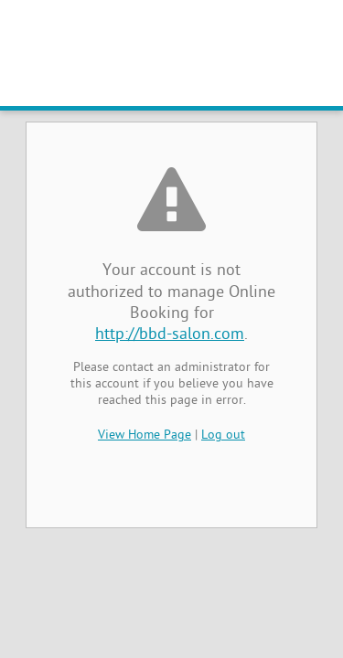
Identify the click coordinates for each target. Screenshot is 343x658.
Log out (223, 435)
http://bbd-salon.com (169, 334)
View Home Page (144, 435)
